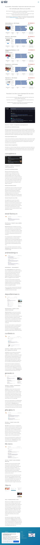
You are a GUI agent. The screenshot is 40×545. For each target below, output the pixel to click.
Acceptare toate (16, 541)
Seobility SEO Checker (14, 17)
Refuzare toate (10, 541)
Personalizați (5, 541)
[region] (11, 538)
